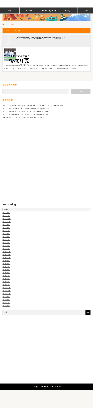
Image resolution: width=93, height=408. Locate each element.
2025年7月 (6, 231)
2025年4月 (6, 240)
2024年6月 (6, 270)
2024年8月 (6, 264)
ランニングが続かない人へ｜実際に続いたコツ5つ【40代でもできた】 (26, 111)
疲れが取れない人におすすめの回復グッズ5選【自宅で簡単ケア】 (25, 117)
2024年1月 (6, 285)
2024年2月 (6, 282)
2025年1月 (6, 249)
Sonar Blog (9, 204)
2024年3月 (6, 279)
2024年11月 (7, 255)
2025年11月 (7, 219)
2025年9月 (6, 225)
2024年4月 (6, 276)
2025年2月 (6, 246)
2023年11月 (7, 291)
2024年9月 (6, 261)
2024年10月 (7, 258)
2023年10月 (7, 294)
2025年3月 (6, 243)
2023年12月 (7, 288)
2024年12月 (7, 252)
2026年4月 (6, 216)
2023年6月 (6, 306)
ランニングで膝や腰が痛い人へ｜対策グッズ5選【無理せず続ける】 (25, 114)
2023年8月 (6, 300)
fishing (67, 10)
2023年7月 (6, 303)
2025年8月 (6, 228)
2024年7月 (6, 267)
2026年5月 (6, 213)
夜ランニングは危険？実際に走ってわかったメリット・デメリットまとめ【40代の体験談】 (33, 105)
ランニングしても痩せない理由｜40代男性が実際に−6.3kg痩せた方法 (26, 108)
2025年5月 (6, 237)
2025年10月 (7, 222)
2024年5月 (6, 273)
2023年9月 (6, 297)
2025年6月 (6, 234)
